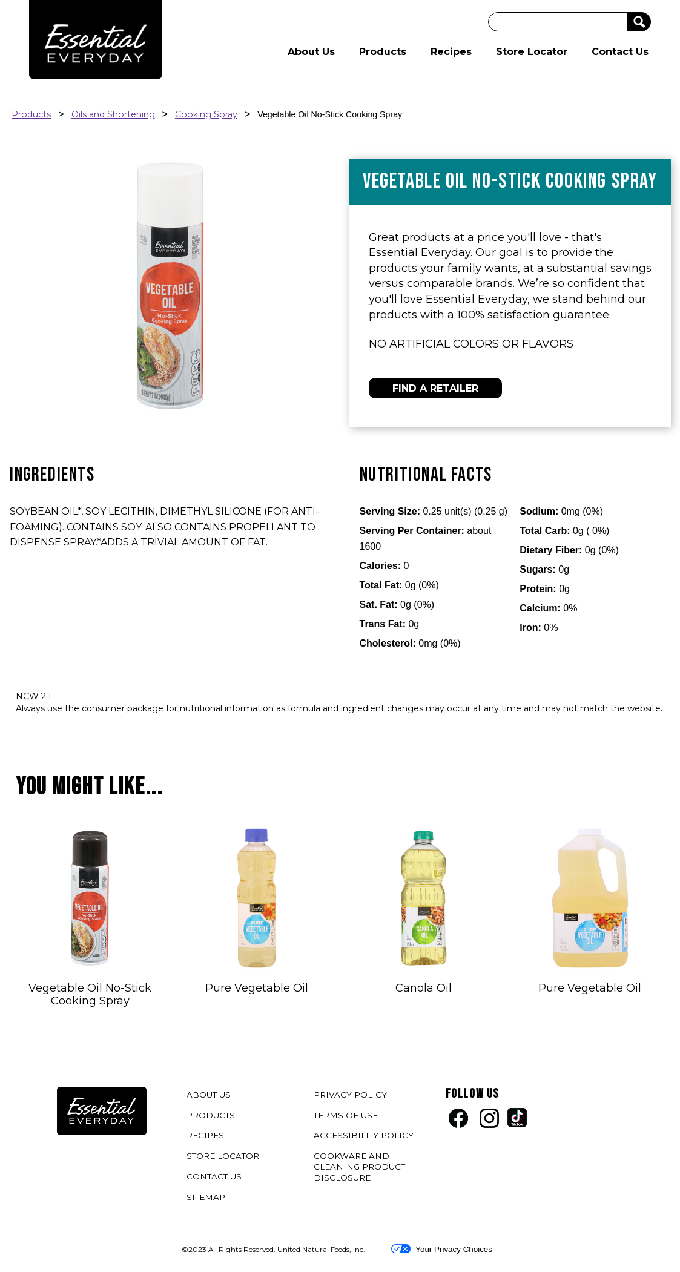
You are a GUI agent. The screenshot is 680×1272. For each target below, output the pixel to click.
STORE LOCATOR (223, 1156)
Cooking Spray (206, 114)
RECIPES (205, 1135)
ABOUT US (209, 1094)
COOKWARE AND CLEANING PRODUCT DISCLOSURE (359, 1168)
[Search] (557, 21)
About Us (311, 52)
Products (382, 52)
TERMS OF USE (347, 1117)
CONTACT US (214, 1176)
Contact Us (620, 52)
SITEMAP (206, 1197)
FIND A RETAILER (435, 388)
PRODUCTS (211, 1115)
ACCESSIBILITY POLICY (365, 1137)
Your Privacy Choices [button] (441, 1249)
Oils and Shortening (113, 114)
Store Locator (531, 52)
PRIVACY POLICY (352, 1097)
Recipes (451, 52)
